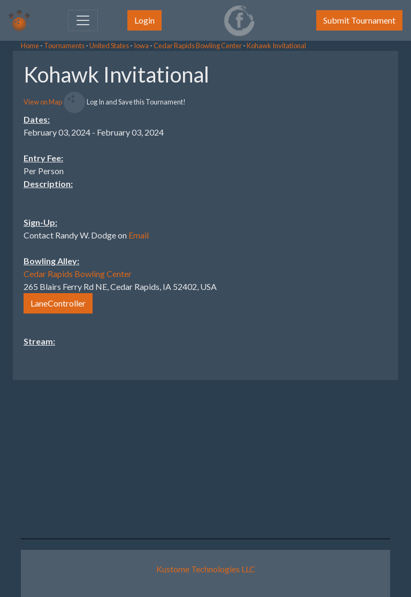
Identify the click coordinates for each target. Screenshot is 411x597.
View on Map (43, 102)
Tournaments (64, 45)
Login (144, 20)
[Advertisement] (325, 211)
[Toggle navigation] (83, 20)
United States (109, 45)
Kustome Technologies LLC (205, 569)
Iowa (141, 45)
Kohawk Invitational (276, 45)
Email (138, 235)
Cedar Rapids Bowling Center (198, 45)
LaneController (58, 303)
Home (30, 45)
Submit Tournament (359, 20)
